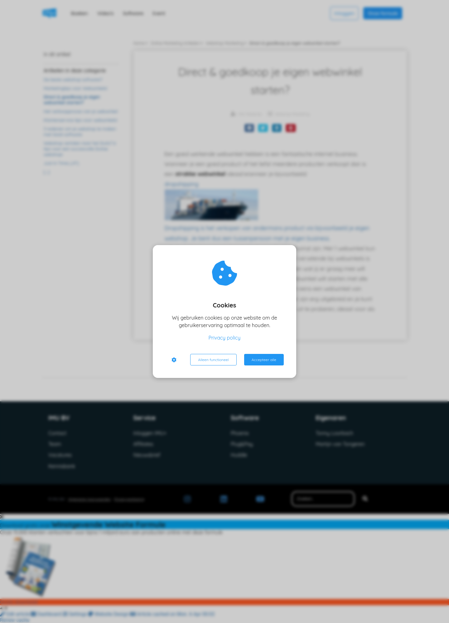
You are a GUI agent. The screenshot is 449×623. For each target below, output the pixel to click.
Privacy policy (225, 338)
